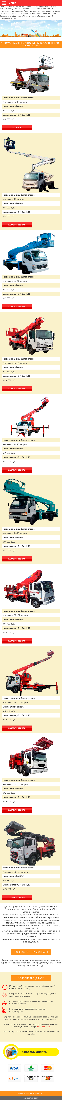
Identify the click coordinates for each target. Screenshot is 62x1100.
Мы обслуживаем (31, 1098)
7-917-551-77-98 (43, 1026)
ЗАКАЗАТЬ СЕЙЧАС (16, 225)
